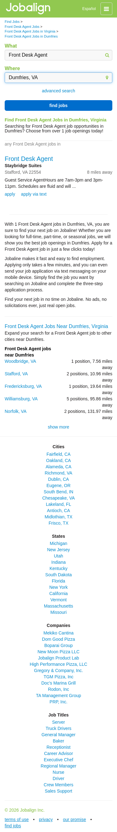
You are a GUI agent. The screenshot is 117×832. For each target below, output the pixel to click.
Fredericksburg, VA (23, 386)
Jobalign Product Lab (58, 657)
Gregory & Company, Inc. (58, 670)
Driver (58, 778)
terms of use (17, 819)
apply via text (33, 194)
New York (58, 587)
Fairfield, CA (58, 454)
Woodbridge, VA (20, 361)
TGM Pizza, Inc (59, 676)
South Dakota (58, 574)
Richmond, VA (58, 472)
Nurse (58, 772)
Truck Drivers (58, 728)
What (11, 46)
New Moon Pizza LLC (58, 651)
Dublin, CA (58, 479)
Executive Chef (58, 759)
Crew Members (58, 784)
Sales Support (58, 790)
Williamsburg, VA (21, 398)
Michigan (58, 543)
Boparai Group (58, 645)
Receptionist (58, 747)
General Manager (58, 734)
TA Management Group (58, 695)
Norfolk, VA (16, 411)
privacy (46, 819)
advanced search (58, 90)
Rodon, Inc (58, 689)
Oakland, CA (58, 460)
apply (10, 194)
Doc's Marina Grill (58, 683)
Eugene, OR (58, 485)
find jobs (58, 105)
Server (58, 722)
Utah (58, 555)
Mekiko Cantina (58, 632)
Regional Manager (58, 765)
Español (89, 9)
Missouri (58, 612)
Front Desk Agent (29, 158)
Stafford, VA (16, 373)
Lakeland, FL (58, 504)
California (58, 593)
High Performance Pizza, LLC (58, 664)
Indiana (58, 562)
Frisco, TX (59, 523)
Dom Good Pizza (58, 639)
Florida (58, 580)
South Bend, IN (58, 491)
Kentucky (59, 568)
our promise (74, 819)
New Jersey (58, 549)
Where (12, 68)
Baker (58, 740)
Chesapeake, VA (58, 498)
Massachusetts (58, 606)
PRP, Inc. (58, 701)
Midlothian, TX (58, 516)
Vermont (58, 599)
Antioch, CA (58, 510)
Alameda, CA (58, 466)
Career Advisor (58, 753)
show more (58, 426)
